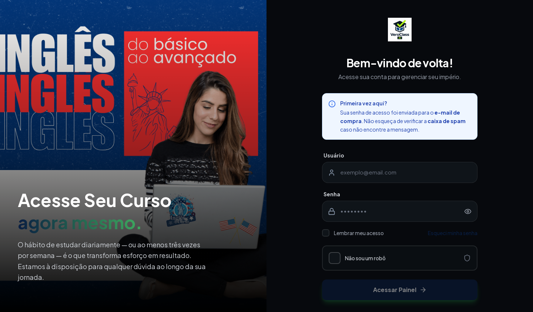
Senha (332, 194)
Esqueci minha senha (452, 233)
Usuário (334, 155)
